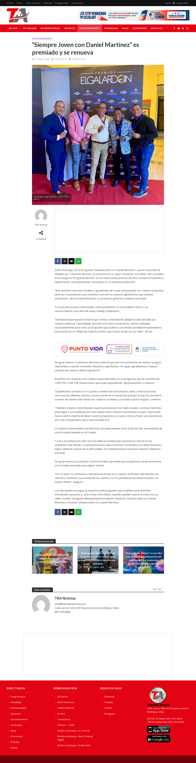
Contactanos (77, 3)
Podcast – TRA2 (65, 724)
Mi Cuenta (62, 696)
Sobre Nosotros (33, 3)
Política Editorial (65, 707)
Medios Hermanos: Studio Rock (73, 745)
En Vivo (10, 3)
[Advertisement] (109, 231)
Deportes (69, 28)
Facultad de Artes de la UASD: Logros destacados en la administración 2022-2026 (52, 558)
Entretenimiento (89, 28)
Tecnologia (111, 28)
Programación (61, 3)
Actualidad (30, 28)
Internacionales (50, 28)
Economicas (140, 28)
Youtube (108, 702)
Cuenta (168, 3)
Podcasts (48, 3)
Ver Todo (157, 589)
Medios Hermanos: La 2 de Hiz (73, 730)
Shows (20, 3)
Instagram (109, 713)
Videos (14, 747)
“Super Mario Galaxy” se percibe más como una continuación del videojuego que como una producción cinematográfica (143, 558)
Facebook (109, 696)
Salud (125, 28)
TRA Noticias (60, 58)
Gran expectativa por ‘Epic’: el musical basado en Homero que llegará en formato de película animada (98, 558)
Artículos (157, 28)
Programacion (18, 696)
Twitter (108, 707)
